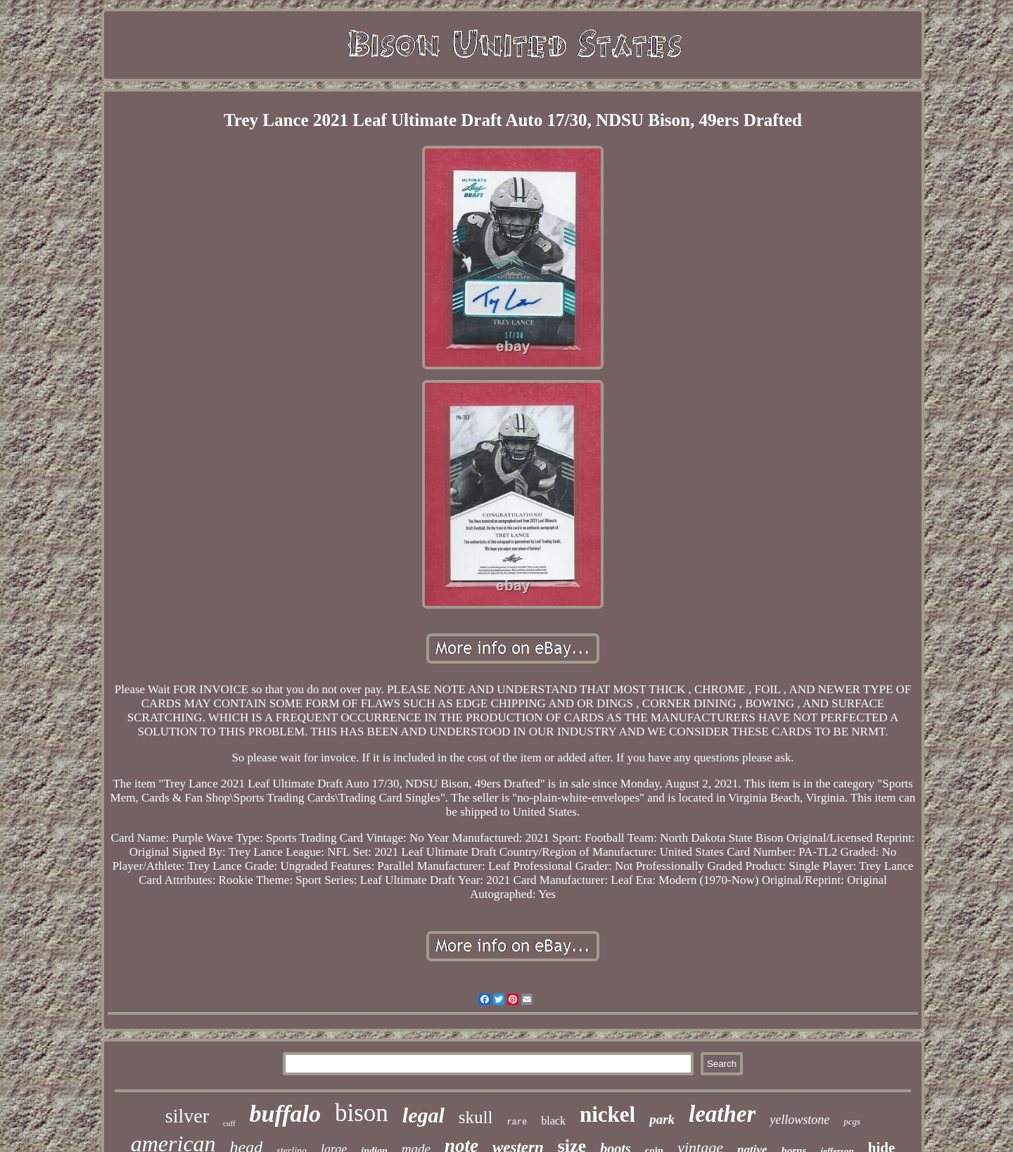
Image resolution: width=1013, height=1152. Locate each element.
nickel (607, 1114)
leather (722, 1114)
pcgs (851, 1121)
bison (361, 1113)
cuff (229, 1123)
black (553, 1121)
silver (187, 1116)
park (662, 1119)
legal (423, 1115)
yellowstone (799, 1120)
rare (517, 1122)
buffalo (285, 1114)
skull (476, 1117)
